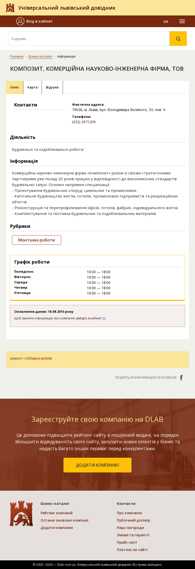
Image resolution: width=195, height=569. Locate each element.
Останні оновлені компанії (64, 520)
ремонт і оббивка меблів (31, 358)
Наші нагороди (130, 527)
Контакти (126, 503)
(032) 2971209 (84, 121)
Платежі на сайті (132, 549)
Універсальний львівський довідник (67, 7)
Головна (16, 56)
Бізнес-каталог (40, 56)
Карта (32, 87)
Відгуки (52, 87)
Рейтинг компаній (57, 512)
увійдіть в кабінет (91, 318)
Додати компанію (57, 527)
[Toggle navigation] (182, 21)
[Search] (89, 38)
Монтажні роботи (36, 240)
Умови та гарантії (133, 535)
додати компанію (97, 465)
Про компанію (129, 512)
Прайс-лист (127, 542)
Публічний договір (133, 520)
